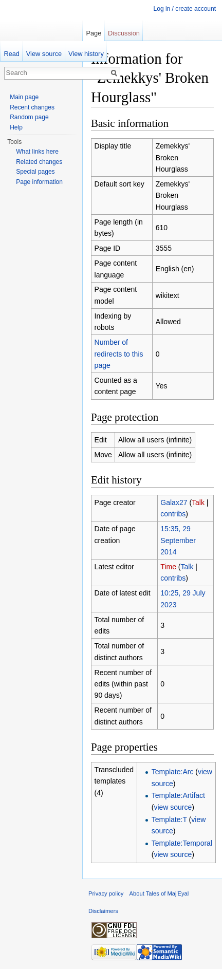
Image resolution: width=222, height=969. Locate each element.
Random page (29, 117)
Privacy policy (105, 893)
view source (173, 807)
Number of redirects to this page (119, 353)
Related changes (39, 161)
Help (16, 127)
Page (93, 33)
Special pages (35, 171)
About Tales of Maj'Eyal (159, 893)
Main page (24, 97)
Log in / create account (185, 8)
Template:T (169, 819)
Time (168, 567)
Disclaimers (103, 911)
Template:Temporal (182, 843)
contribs (173, 514)
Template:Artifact (178, 795)
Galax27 (173, 502)
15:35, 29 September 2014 (177, 540)
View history (86, 54)
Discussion (124, 33)
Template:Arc (173, 772)
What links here (37, 151)
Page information (39, 181)
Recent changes (32, 107)
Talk (198, 502)
